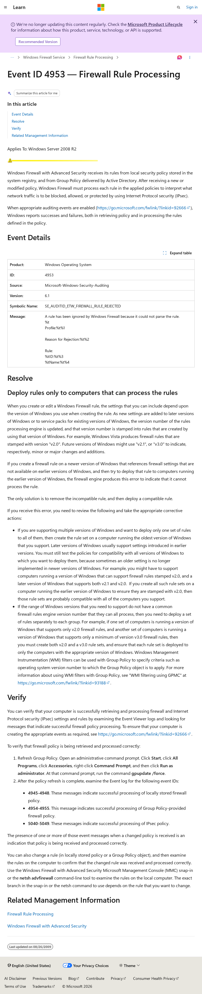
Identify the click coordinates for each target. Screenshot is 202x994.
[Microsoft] (101, 7)
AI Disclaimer (15, 978)
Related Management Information (40, 135)
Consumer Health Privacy (154, 978)
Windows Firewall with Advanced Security (47, 926)
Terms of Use (15, 986)
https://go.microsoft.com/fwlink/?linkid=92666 (141, 207)
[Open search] (178, 7)
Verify (16, 128)
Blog (72, 978)
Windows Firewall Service (44, 57)
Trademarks (41, 986)
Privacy (117, 978)
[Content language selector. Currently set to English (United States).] (29, 965)
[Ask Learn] (180, 57)
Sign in (192, 7)
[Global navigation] (5, 7)
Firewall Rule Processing (93, 57)
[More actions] (190, 57)
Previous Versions (47, 978)
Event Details (22, 114)
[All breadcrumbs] (12, 57)
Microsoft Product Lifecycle (155, 24)
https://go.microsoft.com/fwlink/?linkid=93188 (62, 682)
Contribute (95, 978)
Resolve (18, 121)
